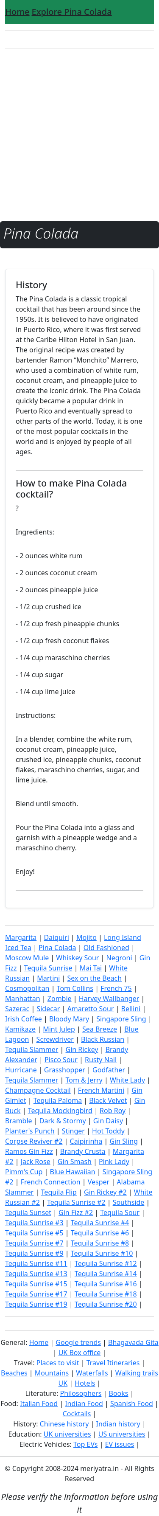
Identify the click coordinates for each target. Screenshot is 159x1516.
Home (17, 11)
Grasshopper (64, 1069)
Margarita (20, 937)
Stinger (73, 1131)
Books (118, 1393)
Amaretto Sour (90, 1008)
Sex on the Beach (94, 978)
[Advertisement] (79, 134)
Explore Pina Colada (72, 11)
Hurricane (21, 1069)
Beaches (14, 1373)
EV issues (119, 1444)
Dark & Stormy (62, 1120)
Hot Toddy (108, 1131)
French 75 (116, 988)
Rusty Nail (101, 1059)
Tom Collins (75, 988)
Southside (129, 1202)
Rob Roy (113, 1110)
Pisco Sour (61, 1059)
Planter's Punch (30, 1131)
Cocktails (77, 1413)
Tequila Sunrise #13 (36, 1273)
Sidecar (48, 1008)
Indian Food (84, 1403)
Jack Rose (35, 1161)
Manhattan (22, 998)
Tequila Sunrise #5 (34, 1233)
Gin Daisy (108, 1120)
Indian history (118, 1424)
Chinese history (64, 1424)
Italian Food (39, 1403)
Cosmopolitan (27, 988)
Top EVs (85, 1444)
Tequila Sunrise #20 (106, 1304)
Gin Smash (75, 1161)
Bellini (131, 1008)
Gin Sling (123, 1141)
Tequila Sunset (28, 1212)
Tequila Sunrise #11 (36, 1263)
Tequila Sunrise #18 (106, 1294)
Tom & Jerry (84, 1080)
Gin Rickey (82, 1049)
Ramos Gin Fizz (29, 1151)
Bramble (18, 1120)
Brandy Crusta (83, 1151)
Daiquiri (56, 937)
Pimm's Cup (23, 1171)
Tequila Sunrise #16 (106, 1283)
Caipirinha (86, 1141)
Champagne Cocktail (38, 1090)
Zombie (59, 998)
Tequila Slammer (31, 1049)
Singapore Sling (121, 1019)
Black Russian (102, 1039)
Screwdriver (55, 1039)
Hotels (85, 1383)
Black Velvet (108, 1100)
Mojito (86, 937)
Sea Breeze (99, 1029)
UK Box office (80, 1352)
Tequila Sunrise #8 (100, 1243)
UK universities (67, 1434)
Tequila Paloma (57, 1100)
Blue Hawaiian (72, 1171)
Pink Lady (114, 1161)
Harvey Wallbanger (109, 998)
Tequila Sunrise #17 (36, 1294)
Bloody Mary (69, 1019)
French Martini (101, 1090)
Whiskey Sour (77, 957)
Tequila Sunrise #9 (34, 1253)
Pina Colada (57, 947)
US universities (121, 1434)
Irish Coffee (23, 1019)
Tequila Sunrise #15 (36, 1283)
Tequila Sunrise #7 (34, 1243)
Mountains (52, 1373)
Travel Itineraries (113, 1362)
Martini (48, 978)
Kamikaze (20, 1029)
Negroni (119, 957)
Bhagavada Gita (133, 1342)
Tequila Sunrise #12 (106, 1263)
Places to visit (57, 1362)
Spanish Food (131, 1403)
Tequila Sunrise (48, 968)
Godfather (108, 1069)
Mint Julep (59, 1029)
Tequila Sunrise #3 (34, 1222)
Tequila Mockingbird (60, 1110)
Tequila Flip (59, 1192)
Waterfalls (92, 1373)
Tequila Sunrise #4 (100, 1222)
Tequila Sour (119, 1212)
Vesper (98, 1182)
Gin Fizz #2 (76, 1212)
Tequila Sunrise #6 (100, 1233)
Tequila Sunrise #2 (76, 1202)
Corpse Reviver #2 (33, 1141)
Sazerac (17, 1008)
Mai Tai (91, 968)
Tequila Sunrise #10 (102, 1253)
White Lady (127, 1080)
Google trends (78, 1342)
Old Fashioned (106, 947)
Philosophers (81, 1393)
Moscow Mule (27, 957)
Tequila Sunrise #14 (106, 1273)
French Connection (51, 1182)
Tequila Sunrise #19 (36, 1304)
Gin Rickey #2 (105, 1192)
